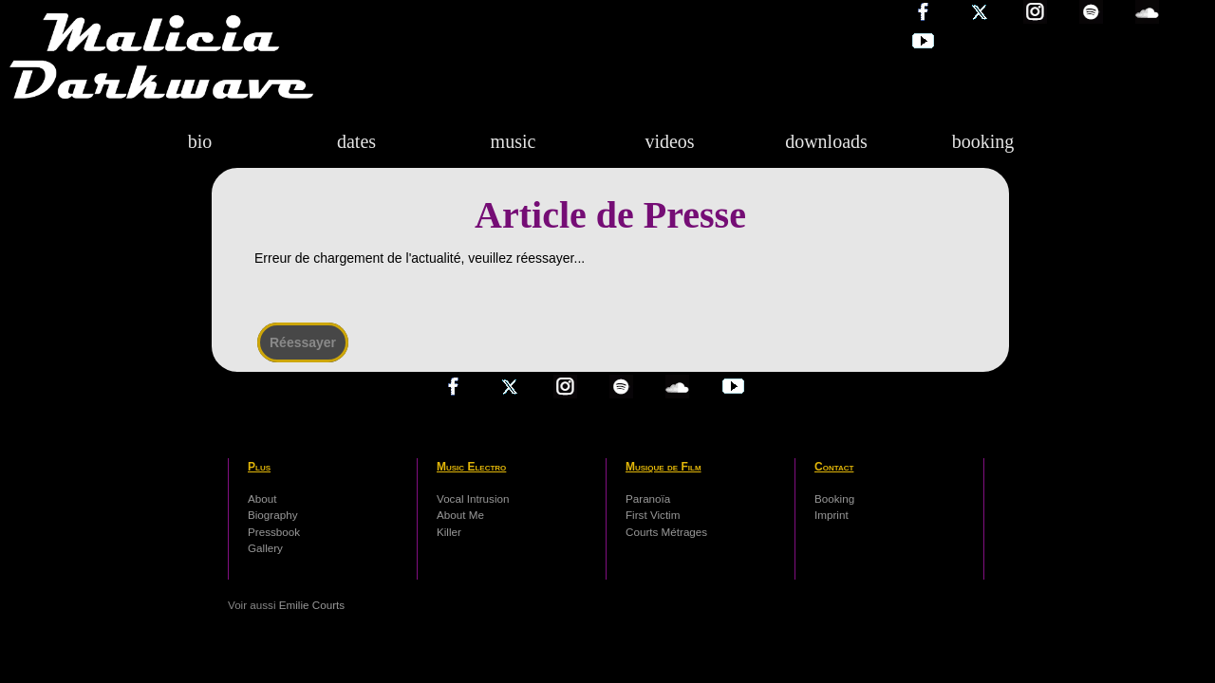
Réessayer (303, 342)
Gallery (265, 548)
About (262, 498)
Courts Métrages (666, 532)
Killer (449, 532)
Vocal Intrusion (473, 498)
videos (669, 141)
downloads (826, 141)
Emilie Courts (312, 605)
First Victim (653, 514)
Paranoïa (648, 498)
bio (200, 141)
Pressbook (274, 532)
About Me (460, 514)
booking (983, 141)
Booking (834, 498)
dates (356, 141)
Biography (273, 514)
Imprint (831, 514)
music (513, 141)
